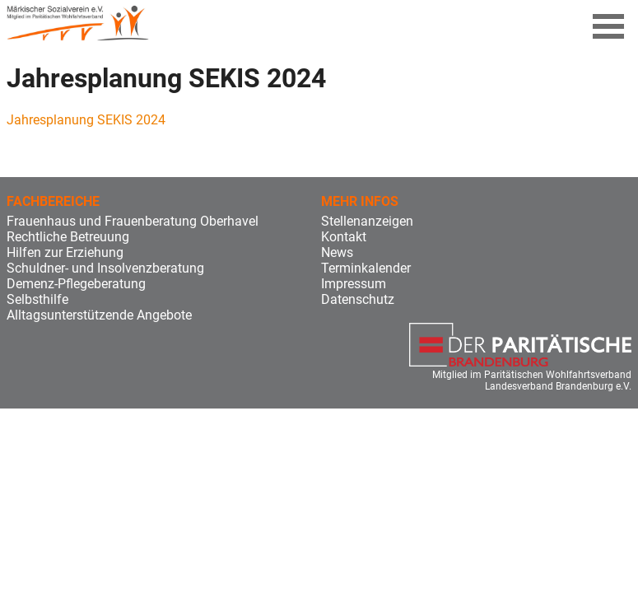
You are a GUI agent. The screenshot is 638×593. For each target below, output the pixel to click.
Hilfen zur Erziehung (65, 252)
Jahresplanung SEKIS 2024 (86, 120)
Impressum (353, 284)
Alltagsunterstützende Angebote (99, 315)
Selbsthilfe (37, 299)
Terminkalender (366, 268)
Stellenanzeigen (367, 221)
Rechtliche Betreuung (68, 237)
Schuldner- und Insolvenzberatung (105, 268)
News (337, 252)
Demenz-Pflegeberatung (76, 284)
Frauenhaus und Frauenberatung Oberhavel (132, 221)
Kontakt (343, 237)
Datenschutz (357, 299)
